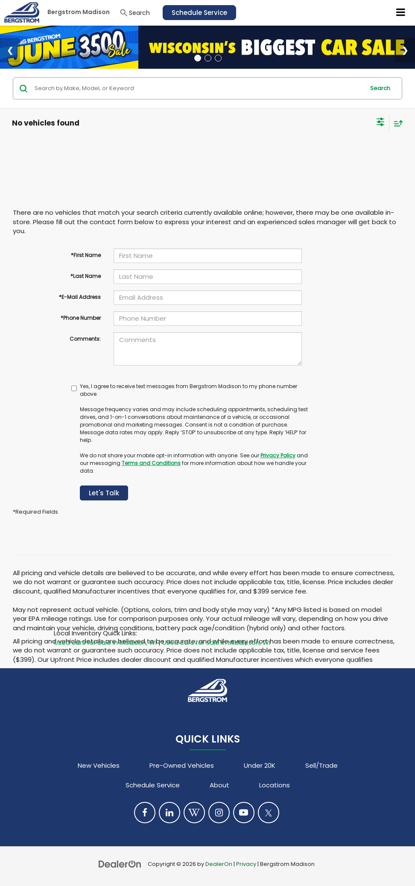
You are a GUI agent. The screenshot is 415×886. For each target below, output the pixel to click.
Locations (274, 785)
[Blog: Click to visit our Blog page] (194, 812)
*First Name (86, 255)
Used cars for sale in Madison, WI (105, 642)
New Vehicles (99, 765)
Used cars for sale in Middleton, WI (216, 642)
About (219, 785)
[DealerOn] (120, 863)
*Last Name (85, 276)
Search (380, 88)
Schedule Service (199, 12)
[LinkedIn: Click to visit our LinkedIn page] (169, 812)
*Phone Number (81, 318)
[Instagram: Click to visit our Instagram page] (219, 812)
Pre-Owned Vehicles (181, 765)
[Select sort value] (396, 123)
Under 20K (259, 765)
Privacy (246, 864)
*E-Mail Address (80, 297)
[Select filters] (380, 123)
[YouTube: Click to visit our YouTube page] (243, 812)
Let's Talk (104, 492)
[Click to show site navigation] (401, 13)
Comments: (85, 338)
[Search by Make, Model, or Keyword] (198, 88)
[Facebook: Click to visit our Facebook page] (144, 812)
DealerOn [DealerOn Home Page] (218, 864)
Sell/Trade (321, 765)
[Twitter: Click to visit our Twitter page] (268, 812)
